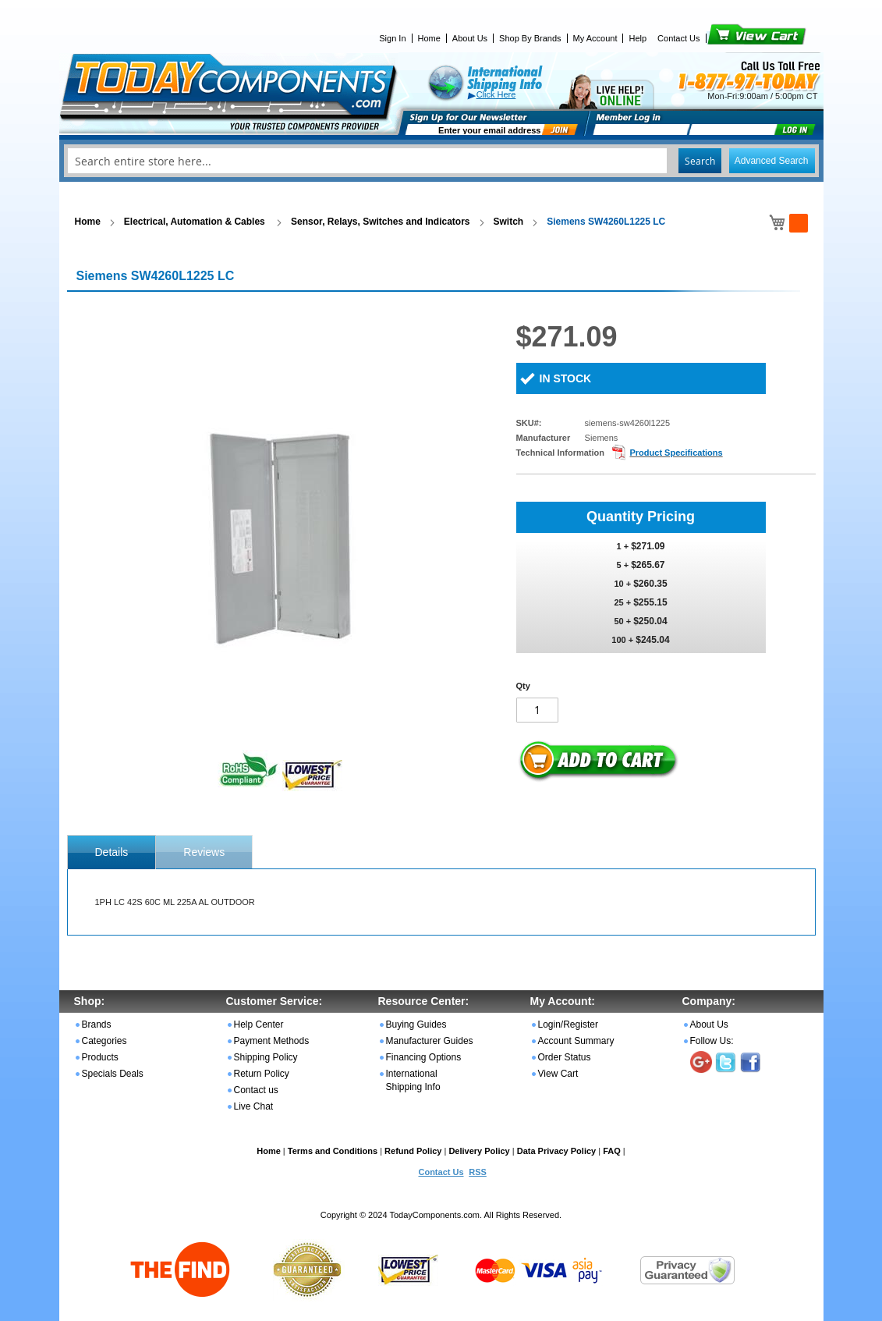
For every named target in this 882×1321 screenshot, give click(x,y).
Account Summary (576, 1040)
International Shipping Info (413, 1080)
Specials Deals (112, 1073)
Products (100, 1057)
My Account (595, 38)
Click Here (496, 94)
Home (429, 38)
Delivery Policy (478, 1151)
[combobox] (441, 160)
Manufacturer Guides (429, 1040)
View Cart (730, 38)
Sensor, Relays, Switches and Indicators (380, 221)
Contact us (256, 1090)
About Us (469, 38)
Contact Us (678, 38)
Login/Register (568, 1024)
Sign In (392, 38)
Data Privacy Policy (557, 1151)
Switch (509, 221)
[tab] (112, 852)
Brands (97, 1024)
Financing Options (424, 1057)
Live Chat (254, 1106)
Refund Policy (412, 1151)
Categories (104, 1040)
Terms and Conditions (332, 1151)
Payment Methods (272, 1040)
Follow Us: (712, 1040)
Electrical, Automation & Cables (195, 221)
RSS (478, 1172)
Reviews (204, 852)
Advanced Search (772, 160)
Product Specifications (675, 452)
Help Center (259, 1024)
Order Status (564, 1057)
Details (112, 852)
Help (637, 38)
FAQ (612, 1151)
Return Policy (261, 1073)
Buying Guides (416, 1024)
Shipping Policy (266, 1057)
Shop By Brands (530, 38)
